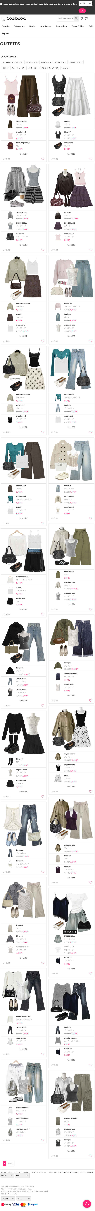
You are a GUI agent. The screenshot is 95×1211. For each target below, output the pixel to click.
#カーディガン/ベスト (12, 62)
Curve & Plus (78, 26)
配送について (53, 1172)
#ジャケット (46, 62)
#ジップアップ (76, 62)
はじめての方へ (6, 1172)
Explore (5, 33)
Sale (91, 26)
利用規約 (26, 1172)
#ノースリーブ (18, 68)
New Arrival (45, 26)
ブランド (17, 1172)
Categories (19, 26)
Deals (32, 26)
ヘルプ (82, 1172)
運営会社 (90, 1172)
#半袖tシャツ (60, 62)
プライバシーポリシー (38, 1172)
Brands (5, 26)
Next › (10, 1163)
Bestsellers (61, 26)
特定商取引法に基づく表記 (68, 1172)
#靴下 (5, 68)
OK (82, 11)
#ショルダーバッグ (50, 68)
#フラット (65, 68)
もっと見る (24, 154)
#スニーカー (32, 68)
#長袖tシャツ (31, 62)
